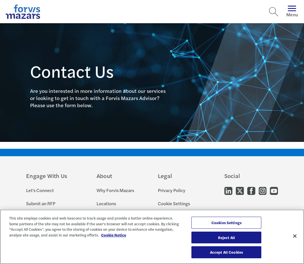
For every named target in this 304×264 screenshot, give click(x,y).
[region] (152, 237)
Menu (292, 11)
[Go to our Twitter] (240, 190)
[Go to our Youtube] (274, 190)
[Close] (295, 236)
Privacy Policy (171, 190)
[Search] (273, 11)
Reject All (226, 237)
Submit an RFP (40, 203)
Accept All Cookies (226, 252)
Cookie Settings (174, 203)
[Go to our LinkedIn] (228, 190)
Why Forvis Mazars (115, 190)
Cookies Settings (226, 222)
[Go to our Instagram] (262, 190)
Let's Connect (40, 190)
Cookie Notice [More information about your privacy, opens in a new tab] (113, 235)
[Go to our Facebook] (251, 190)
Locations (106, 203)
